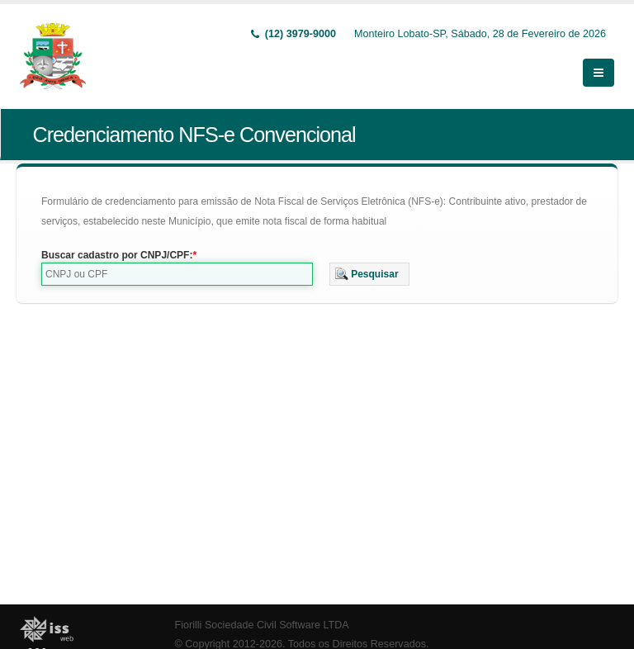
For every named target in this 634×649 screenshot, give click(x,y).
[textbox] (177, 274)
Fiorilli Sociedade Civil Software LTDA (262, 625)
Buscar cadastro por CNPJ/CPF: (116, 255)
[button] (369, 274)
